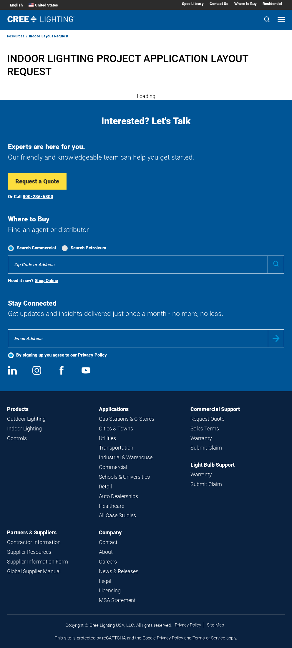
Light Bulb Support (212, 465)
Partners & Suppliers (32, 532)
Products (18, 409)
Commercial (113, 467)
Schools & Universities (124, 477)
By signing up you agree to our (61, 355)
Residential (272, 3)
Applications (114, 409)
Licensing (110, 590)
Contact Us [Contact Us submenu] (219, 3)
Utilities (107, 438)
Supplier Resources (29, 552)
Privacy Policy (92, 355)
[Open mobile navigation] (281, 20)
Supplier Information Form (37, 561)
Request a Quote (37, 181)
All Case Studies (117, 515)
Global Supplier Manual (34, 571)
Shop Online (46, 280)
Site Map (215, 625)
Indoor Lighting (24, 428)
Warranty (201, 438)
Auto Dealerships (118, 496)
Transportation (116, 448)
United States (43, 5)
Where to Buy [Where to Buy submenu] (245, 3)
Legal (105, 581)
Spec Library (193, 3)
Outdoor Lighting (26, 419)
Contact (108, 542)
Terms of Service (209, 638)
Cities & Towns (116, 428)
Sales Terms (204, 428)
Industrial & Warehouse (125, 457)
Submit (276, 338)
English (16, 5)
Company (110, 532)
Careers (108, 561)
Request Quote (207, 419)
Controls (17, 438)
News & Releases (118, 571)
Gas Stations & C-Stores (126, 419)
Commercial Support (215, 409)
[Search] (267, 20)
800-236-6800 (38, 196)
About (106, 552)
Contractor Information (34, 542)
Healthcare (111, 506)
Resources (15, 36)
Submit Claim (206, 448)
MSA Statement (117, 600)
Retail (105, 486)
